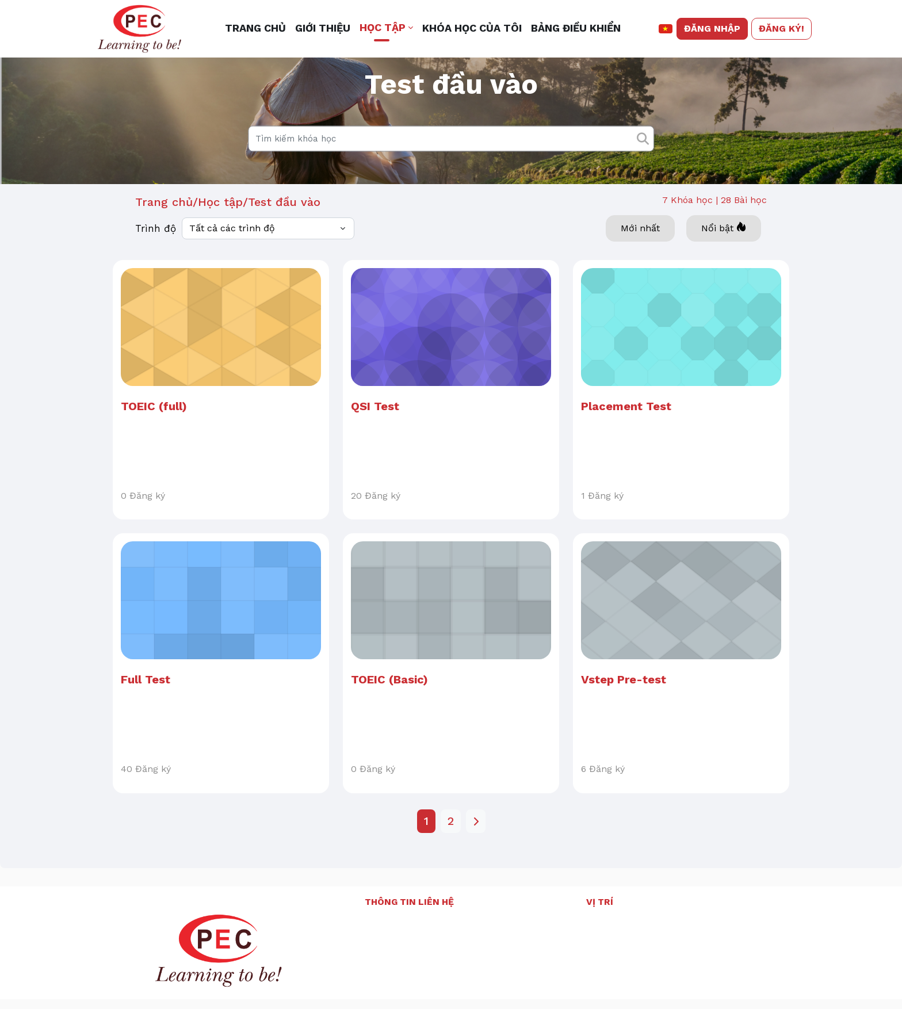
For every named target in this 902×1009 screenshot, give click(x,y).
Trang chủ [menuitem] (255, 28)
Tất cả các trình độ (232, 263)
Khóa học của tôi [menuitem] (472, 28)
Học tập (220, 237)
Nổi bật (723, 263)
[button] (666, 29)
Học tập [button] (383, 27)
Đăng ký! (781, 28)
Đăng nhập (712, 28)
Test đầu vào (284, 237)
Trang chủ (164, 237)
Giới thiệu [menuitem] (322, 28)
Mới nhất (640, 263)
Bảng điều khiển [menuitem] (576, 28)
